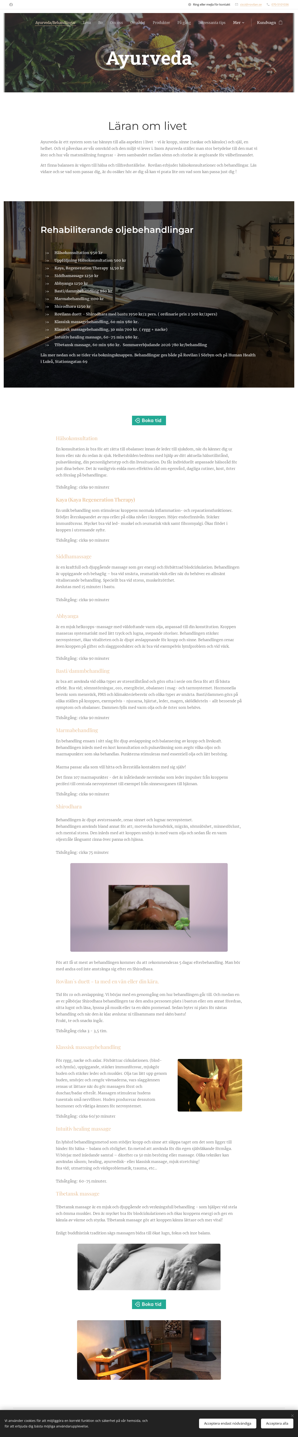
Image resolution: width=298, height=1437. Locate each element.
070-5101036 (280, 4)
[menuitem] (83, 22)
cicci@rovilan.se (251, 4)
